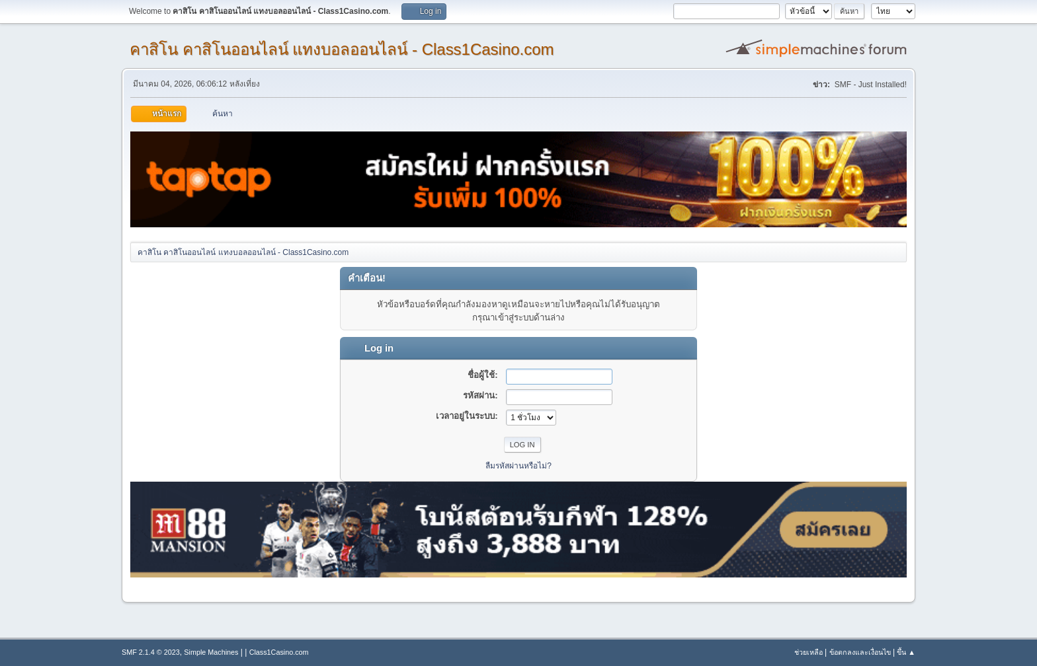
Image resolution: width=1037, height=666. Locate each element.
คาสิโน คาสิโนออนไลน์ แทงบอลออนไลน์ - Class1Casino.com (342, 49)
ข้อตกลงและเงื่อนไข (860, 652)
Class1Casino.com (279, 652)
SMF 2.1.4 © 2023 (151, 652)
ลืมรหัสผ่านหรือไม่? (518, 465)
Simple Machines (211, 652)
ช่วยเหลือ (808, 652)
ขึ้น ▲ (906, 652)
